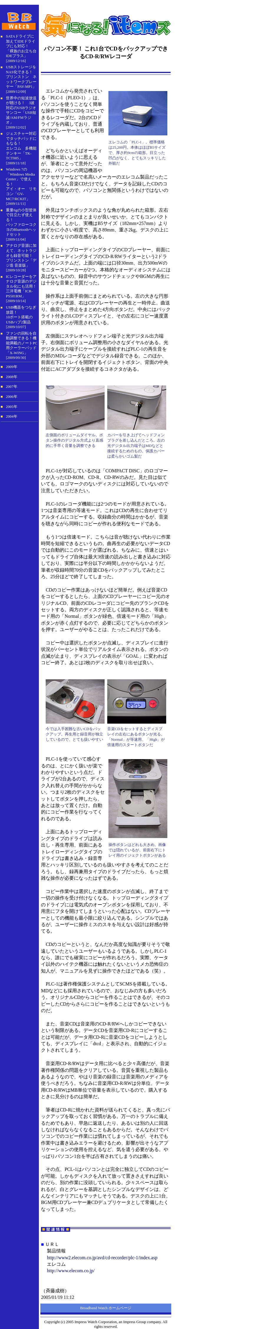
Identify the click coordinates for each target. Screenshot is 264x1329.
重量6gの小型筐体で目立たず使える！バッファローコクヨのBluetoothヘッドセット (21, 222)
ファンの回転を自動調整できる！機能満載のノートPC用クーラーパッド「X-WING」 (21, 343)
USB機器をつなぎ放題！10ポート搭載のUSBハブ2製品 (21, 314)
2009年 (11, 367)
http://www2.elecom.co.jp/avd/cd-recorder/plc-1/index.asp (102, 1257)
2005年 (11, 407)
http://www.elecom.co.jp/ (71, 1270)
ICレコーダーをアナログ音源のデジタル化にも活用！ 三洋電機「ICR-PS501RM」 (21, 286)
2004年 (11, 416)
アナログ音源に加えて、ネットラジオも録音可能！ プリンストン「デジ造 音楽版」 (21, 255)
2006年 (11, 397)
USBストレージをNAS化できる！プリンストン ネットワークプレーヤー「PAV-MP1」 (21, 77)
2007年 (11, 387)
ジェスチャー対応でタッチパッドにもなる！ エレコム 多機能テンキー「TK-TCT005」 (21, 145)
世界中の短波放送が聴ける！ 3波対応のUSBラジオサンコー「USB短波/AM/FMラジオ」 (21, 110)
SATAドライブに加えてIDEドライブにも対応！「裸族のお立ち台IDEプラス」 (21, 46)
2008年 (11, 377)
